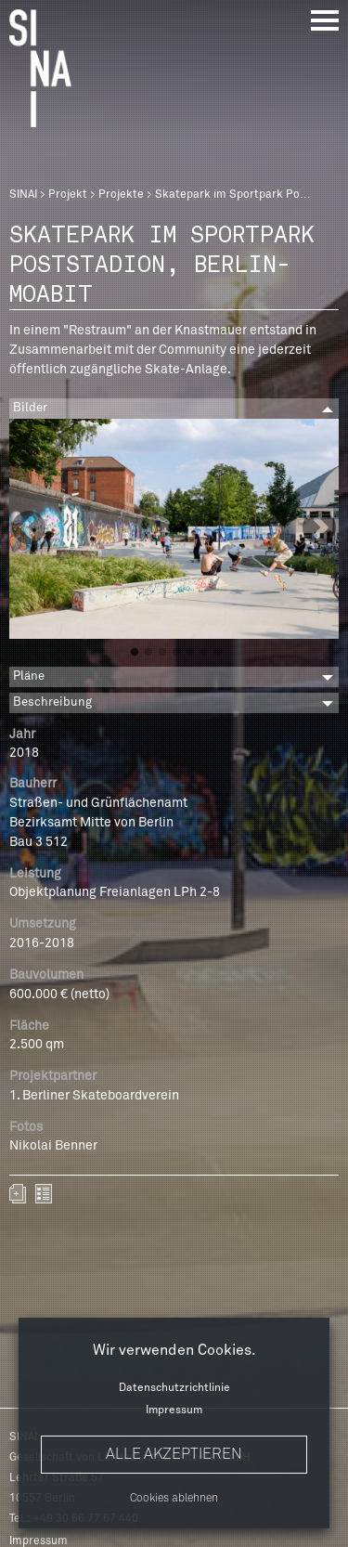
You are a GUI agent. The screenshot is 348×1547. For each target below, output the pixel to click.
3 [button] (162, 653)
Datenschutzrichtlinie (174, 1388)
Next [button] (319, 529)
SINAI (23, 195)
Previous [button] (28, 529)
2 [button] (148, 653)
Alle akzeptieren (174, 1454)
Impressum (174, 1410)
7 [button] (218, 653)
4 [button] (176, 653)
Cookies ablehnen (174, 1498)
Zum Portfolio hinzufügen (17, 1193)
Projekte (121, 195)
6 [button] (204, 653)
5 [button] (190, 653)
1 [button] (134, 653)
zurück (43, 1193)
